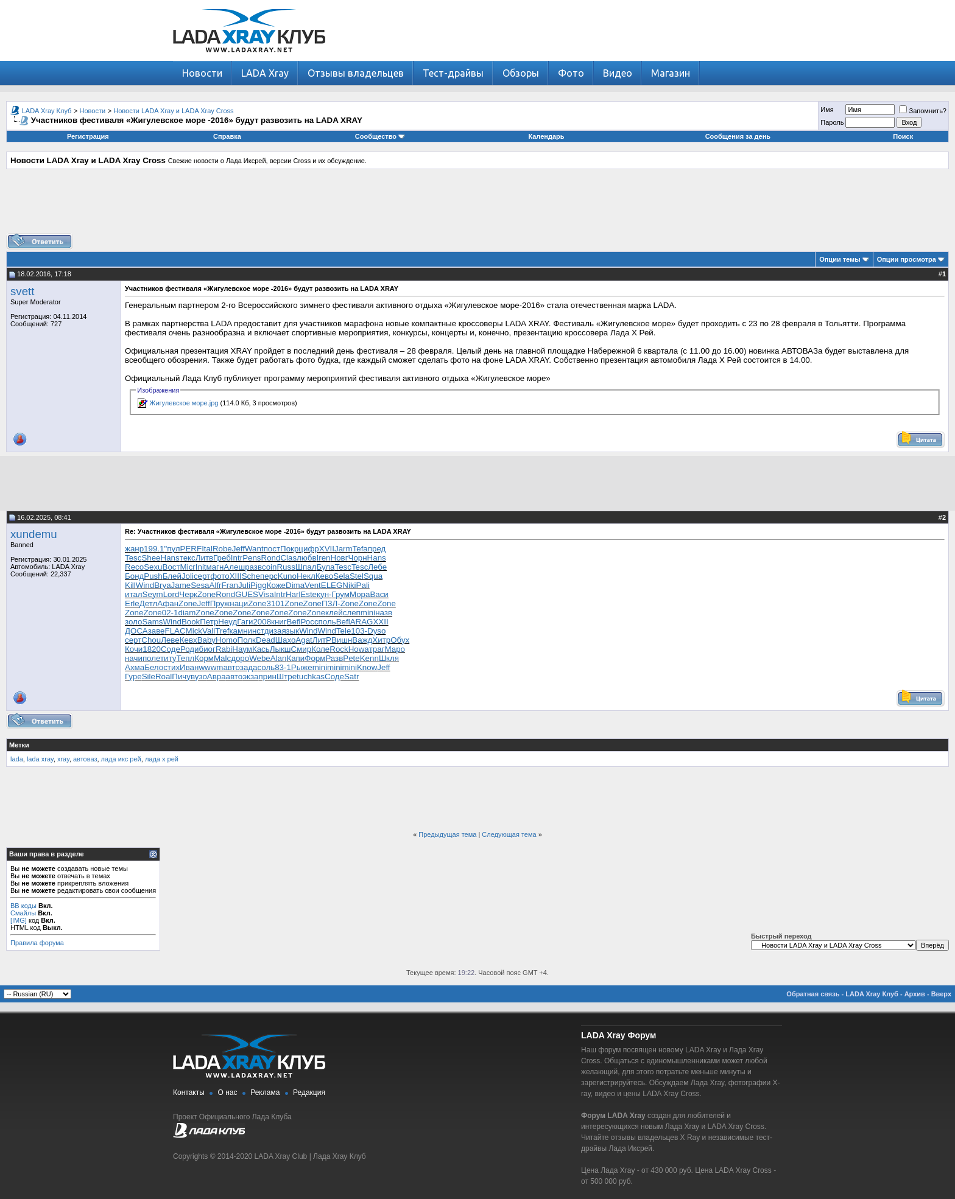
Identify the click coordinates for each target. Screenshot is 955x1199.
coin (269, 567)
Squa (373, 576)
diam (187, 612)
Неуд (227, 621)
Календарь (546, 136)
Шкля (389, 658)
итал (134, 594)
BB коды (23, 905)
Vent (313, 585)
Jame (181, 585)
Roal (163, 676)
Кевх (188, 640)
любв (307, 557)
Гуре (133, 676)
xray (63, 759)
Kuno (287, 576)
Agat (303, 640)
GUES (246, 594)
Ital (207, 548)
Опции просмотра (906, 259)
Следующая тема (509, 834)
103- (359, 630)
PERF (191, 548)
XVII (326, 548)
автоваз (85, 759)
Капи (295, 658)
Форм (315, 658)
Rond (271, 557)
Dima (295, 585)
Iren (324, 557)
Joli (187, 576)
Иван (189, 667)
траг (377, 649)
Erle (132, 603)
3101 (276, 603)
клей (334, 612)
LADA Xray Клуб (47, 110)
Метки (19, 745)
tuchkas (311, 676)
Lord (171, 594)
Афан (167, 603)
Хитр (381, 640)
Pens (251, 557)
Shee (150, 557)
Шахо (285, 640)
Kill (130, 585)
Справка (227, 136)
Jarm (343, 548)
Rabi (224, 649)
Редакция (309, 1092)
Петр (209, 621)
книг (279, 621)
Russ (286, 567)
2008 (262, 621)
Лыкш (280, 649)
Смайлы (23, 913)
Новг (339, 557)
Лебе (377, 567)
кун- (324, 594)
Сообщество (380, 136)
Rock (338, 649)
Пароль (832, 122)
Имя (826, 109)
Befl (294, 621)
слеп (352, 612)
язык (290, 630)
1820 (152, 649)
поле (151, 658)
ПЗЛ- (331, 603)
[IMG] (18, 920)
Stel (357, 576)
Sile (148, 676)
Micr (188, 567)
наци (239, 603)
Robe (222, 548)
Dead (265, 640)
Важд (362, 640)
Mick (194, 630)
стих (171, 667)
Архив (914, 994)
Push (153, 576)
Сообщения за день (737, 136)
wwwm (211, 667)
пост (272, 548)
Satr (351, 676)
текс (188, 557)
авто (231, 667)
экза (250, 676)
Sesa (200, 585)
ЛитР (321, 640)
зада (249, 667)
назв (383, 612)
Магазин (670, 73)
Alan (278, 658)
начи (134, 658)
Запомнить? (922, 110)
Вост (171, 567)
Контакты (189, 1092)
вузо (199, 676)
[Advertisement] (477, 205)
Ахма (134, 667)
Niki (349, 585)
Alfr (216, 585)
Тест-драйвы (453, 73)
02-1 (170, 612)
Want (254, 548)
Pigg (258, 585)
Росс (310, 621)
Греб (222, 557)
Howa (358, 649)
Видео (617, 73)
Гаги (245, 621)
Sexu (153, 567)
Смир (301, 649)
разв (253, 567)
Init (201, 567)
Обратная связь (812, 994)
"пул (172, 548)
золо (133, 621)
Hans (170, 557)
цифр (308, 548)
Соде (170, 649)
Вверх (941, 994)
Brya (162, 585)
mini (368, 612)
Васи (379, 594)
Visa (266, 594)
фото (219, 576)
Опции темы (839, 259)
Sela (341, 576)
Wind (145, 585)
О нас (228, 1092)
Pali (363, 585)
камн (238, 630)
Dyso (376, 630)
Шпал (306, 567)
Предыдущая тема (447, 834)
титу (168, 658)
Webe (259, 658)
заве (156, 630)
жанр (134, 548)
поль (327, 621)
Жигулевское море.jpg (183, 403)
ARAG (361, 621)
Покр (289, 548)
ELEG (332, 585)
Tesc (133, 557)
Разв (334, 658)
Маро (395, 649)
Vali (208, 630)
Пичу (181, 676)
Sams (152, 621)
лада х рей (161, 759)
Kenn (369, 658)
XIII (236, 576)
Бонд (134, 576)
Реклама (265, 1092)
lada (16, 759)
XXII (380, 621)
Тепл (185, 658)
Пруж (220, 603)
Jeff (238, 548)
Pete (351, 658)
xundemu (33, 534)
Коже (276, 585)
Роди (189, 649)
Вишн (341, 640)
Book (190, 621)
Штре (287, 676)
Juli (244, 585)
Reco (134, 567)
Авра (216, 676)
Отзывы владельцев (356, 73)
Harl (293, 594)
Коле (320, 649)
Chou (151, 640)
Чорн (357, 557)
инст (256, 630)
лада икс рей (121, 759)
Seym (153, 594)
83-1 (283, 667)
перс (269, 576)
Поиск (903, 136)
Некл (306, 576)
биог (207, 649)
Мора (360, 594)
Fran (230, 585)
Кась (261, 649)
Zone (206, 594)
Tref (222, 630)
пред (377, 548)
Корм (204, 658)
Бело (153, 667)
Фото (571, 73)
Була (325, 567)
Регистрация (88, 136)
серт (202, 576)
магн (215, 567)
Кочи (134, 649)
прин (267, 676)
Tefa (360, 548)
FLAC (175, 630)
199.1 (154, 548)
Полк (247, 640)
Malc (222, 658)
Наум (242, 649)
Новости (202, 73)
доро (240, 658)
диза (273, 630)
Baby (206, 640)
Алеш (234, 567)
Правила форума (37, 942)
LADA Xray (265, 73)
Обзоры (520, 73)
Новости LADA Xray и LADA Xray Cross (173, 110)
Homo (227, 640)
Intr (236, 557)
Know (367, 667)
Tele (343, 630)
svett (22, 291)
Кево (324, 576)
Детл (148, 603)
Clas (288, 557)
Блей (172, 576)
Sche (251, 576)
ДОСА (136, 630)
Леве (170, 640)
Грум (340, 594)
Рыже (301, 667)
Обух (399, 640)
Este (308, 594)
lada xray (40, 759)
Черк (188, 594)
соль (266, 667)
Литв (204, 557)
